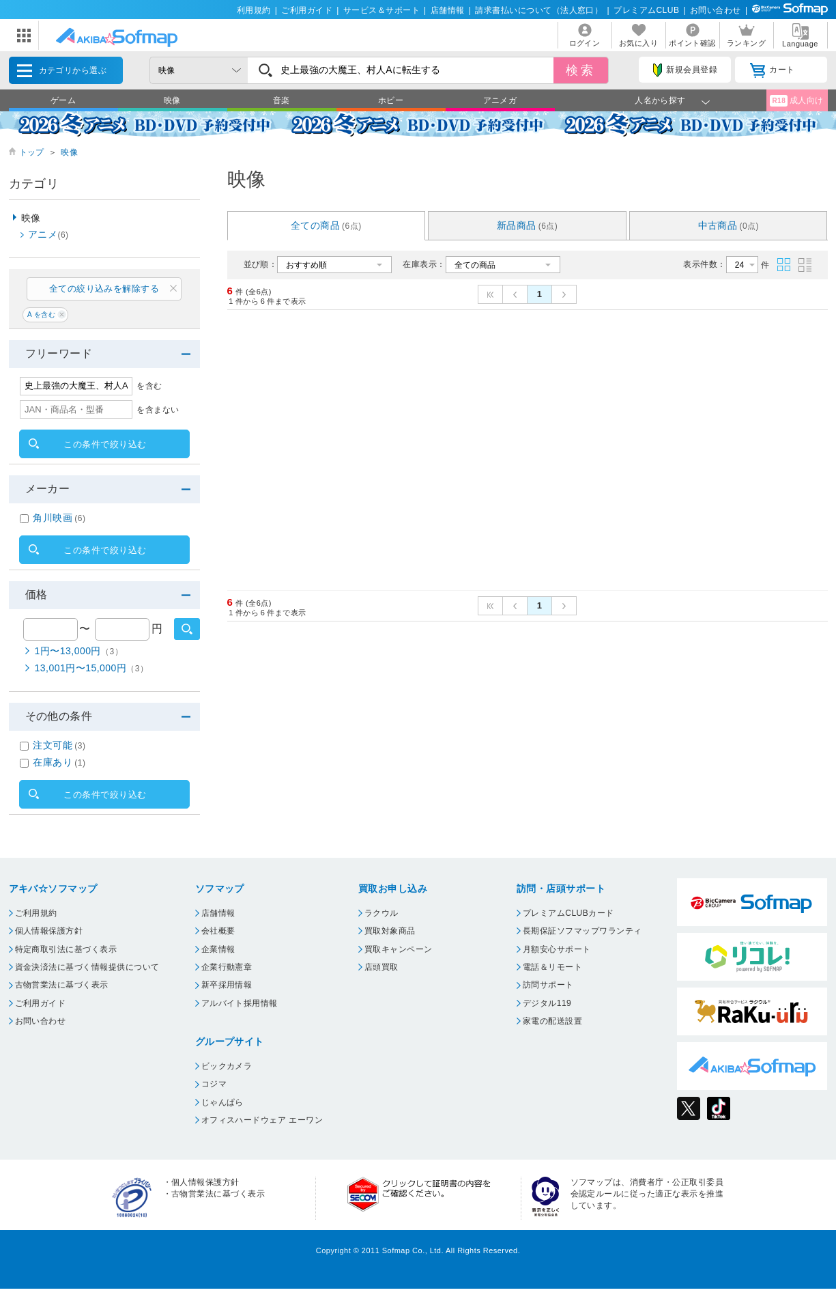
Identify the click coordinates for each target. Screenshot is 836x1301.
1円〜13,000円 (79, 650)
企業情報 (218, 949)
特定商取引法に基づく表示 (66, 949)
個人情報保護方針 (49, 931)
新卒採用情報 (227, 985)
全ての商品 (326, 225)
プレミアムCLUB (646, 10)
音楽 (281, 100)
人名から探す (660, 100)
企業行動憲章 (227, 967)
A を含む (41, 314)
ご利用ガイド (306, 10)
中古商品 (729, 225)
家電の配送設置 (552, 1021)
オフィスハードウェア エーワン (262, 1120)
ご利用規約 (36, 913)
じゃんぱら (222, 1102)
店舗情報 (448, 10)
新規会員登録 (685, 70)
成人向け (796, 101)
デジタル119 (547, 1003)
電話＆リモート (552, 967)
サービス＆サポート (381, 10)
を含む (149, 386)
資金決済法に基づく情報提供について (87, 967)
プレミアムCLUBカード (568, 913)
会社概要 (218, 931)
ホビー (390, 100)
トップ (31, 152)
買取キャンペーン (398, 949)
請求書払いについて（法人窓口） (539, 10)
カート (772, 70)
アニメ (48, 234)
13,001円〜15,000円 (92, 667)
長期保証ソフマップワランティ (582, 931)
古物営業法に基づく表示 (62, 985)
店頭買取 (381, 967)
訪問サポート (548, 985)
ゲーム (63, 100)
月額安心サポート (557, 949)
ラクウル (381, 913)
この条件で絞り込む (104, 444)
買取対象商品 (390, 931)
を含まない (157, 410)
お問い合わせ (715, 10)
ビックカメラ (227, 1066)
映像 (172, 100)
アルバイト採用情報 (239, 1003)
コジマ (214, 1084)
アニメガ (500, 100)
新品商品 (527, 225)
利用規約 (254, 10)
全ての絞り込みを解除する (104, 288)
